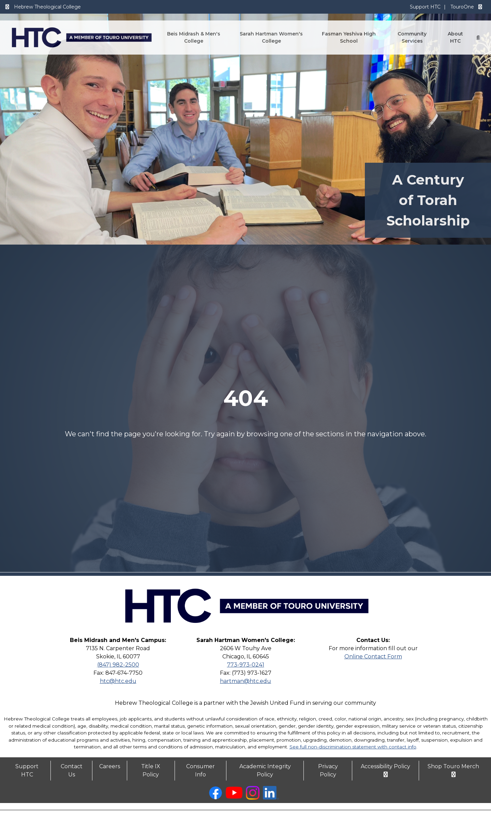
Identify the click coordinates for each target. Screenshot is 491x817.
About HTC (455, 37)
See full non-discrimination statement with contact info (352, 746)
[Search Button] (478, 37)
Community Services (412, 37)
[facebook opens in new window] (215, 797)
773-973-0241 (245, 664)
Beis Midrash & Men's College (193, 37)
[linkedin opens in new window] (271, 797)
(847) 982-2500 (118, 664)
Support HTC (425, 7)
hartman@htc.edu (245, 681)
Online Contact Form (373, 656)
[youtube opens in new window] (234, 796)
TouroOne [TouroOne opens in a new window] (466, 7)
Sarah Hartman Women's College (271, 37)
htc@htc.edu (118, 681)
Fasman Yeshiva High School (349, 37)
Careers (109, 766)
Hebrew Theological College (42, 7)
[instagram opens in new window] (252, 797)
